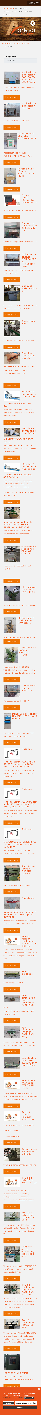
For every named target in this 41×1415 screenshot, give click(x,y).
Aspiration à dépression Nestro (29, 105)
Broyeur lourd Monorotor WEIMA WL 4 (29, 199)
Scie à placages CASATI (27, 974)
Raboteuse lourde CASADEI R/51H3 (28, 870)
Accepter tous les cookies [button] (26, 1403)
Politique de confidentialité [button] (13, 1398)
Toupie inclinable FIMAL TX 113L (28, 1324)
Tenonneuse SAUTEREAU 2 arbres (29, 1151)
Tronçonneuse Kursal (16, 1372)
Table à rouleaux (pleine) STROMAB (28, 1116)
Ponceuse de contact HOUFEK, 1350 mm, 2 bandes (25, 716)
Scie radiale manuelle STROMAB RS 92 (29, 1084)
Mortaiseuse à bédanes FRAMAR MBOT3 (28, 550)
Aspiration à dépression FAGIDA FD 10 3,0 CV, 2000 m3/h (29, 77)
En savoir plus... (11, 97)
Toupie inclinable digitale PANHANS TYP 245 (28, 1290)
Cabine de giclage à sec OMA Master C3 (29, 227)
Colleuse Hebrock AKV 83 (30, 288)
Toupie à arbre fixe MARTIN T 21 (29, 1180)
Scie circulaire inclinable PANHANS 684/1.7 (28, 1032)
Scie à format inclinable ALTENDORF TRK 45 (29, 941)
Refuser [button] (8, 1403)
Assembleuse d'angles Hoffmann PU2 (27, 136)
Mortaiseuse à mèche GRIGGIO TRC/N (27, 651)
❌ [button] (39, 1389)
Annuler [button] (20, 1407)
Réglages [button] (29, 1398)
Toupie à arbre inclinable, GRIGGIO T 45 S (27, 1251)
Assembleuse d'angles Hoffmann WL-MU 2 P (27, 172)
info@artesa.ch (8, 8)
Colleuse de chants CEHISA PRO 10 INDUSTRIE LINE (29, 260)
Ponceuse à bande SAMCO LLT (29, 688)
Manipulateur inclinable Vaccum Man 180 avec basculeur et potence (17, 524)
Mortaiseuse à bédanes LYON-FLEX (29, 589)
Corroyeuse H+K (29, 322)
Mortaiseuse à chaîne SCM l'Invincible (26, 620)
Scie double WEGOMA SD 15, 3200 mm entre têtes (30, 1061)
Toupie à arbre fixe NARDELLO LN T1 (28, 1216)
